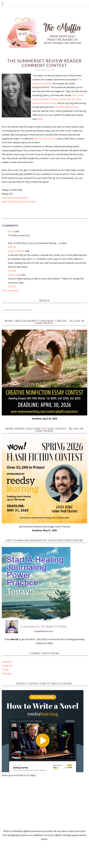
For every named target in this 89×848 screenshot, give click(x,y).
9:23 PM (12, 286)
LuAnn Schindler (16, 251)
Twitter (5, 669)
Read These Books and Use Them (19, 201)
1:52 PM (12, 270)
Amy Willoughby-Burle (66, 107)
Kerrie (11, 231)
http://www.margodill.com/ (15, 197)
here (40, 118)
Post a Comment (10, 290)
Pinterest (6, 673)
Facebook (7, 661)
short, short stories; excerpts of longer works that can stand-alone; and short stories (58, 99)
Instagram (7, 665)
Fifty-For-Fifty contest (45, 138)
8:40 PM (12, 247)
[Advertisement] (44, 803)
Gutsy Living (14, 274)
